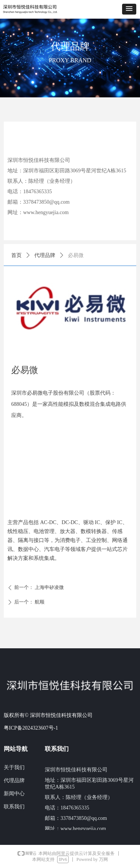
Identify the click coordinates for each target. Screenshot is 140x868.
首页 (16, 255)
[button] (129, 9)
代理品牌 (44, 255)
